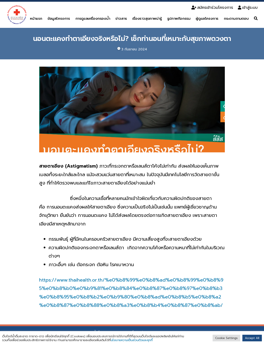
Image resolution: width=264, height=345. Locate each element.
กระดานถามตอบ (236, 18)
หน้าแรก (36, 18)
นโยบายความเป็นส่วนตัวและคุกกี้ (132, 340)
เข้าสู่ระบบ (248, 7)
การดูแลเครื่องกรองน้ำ (92, 18)
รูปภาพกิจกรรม (179, 18)
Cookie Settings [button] (226, 338)
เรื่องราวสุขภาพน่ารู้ (147, 18)
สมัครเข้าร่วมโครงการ (212, 7)
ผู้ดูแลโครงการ (207, 18)
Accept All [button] (252, 338)
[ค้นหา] (256, 18)
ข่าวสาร (121, 18)
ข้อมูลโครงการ (59, 18)
